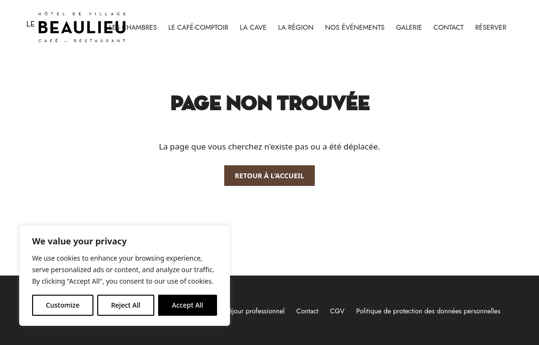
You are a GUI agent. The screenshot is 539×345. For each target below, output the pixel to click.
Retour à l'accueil (269, 175)
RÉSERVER (490, 27)
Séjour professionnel (255, 311)
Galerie (409, 27)
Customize (63, 305)
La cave (253, 27)
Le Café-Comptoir (198, 27)
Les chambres (133, 27)
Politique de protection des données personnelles (428, 311)
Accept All (187, 305)
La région (295, 27)
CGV (337, 311)
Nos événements (354, 27)
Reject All (125, 305)
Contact (449, 27)
